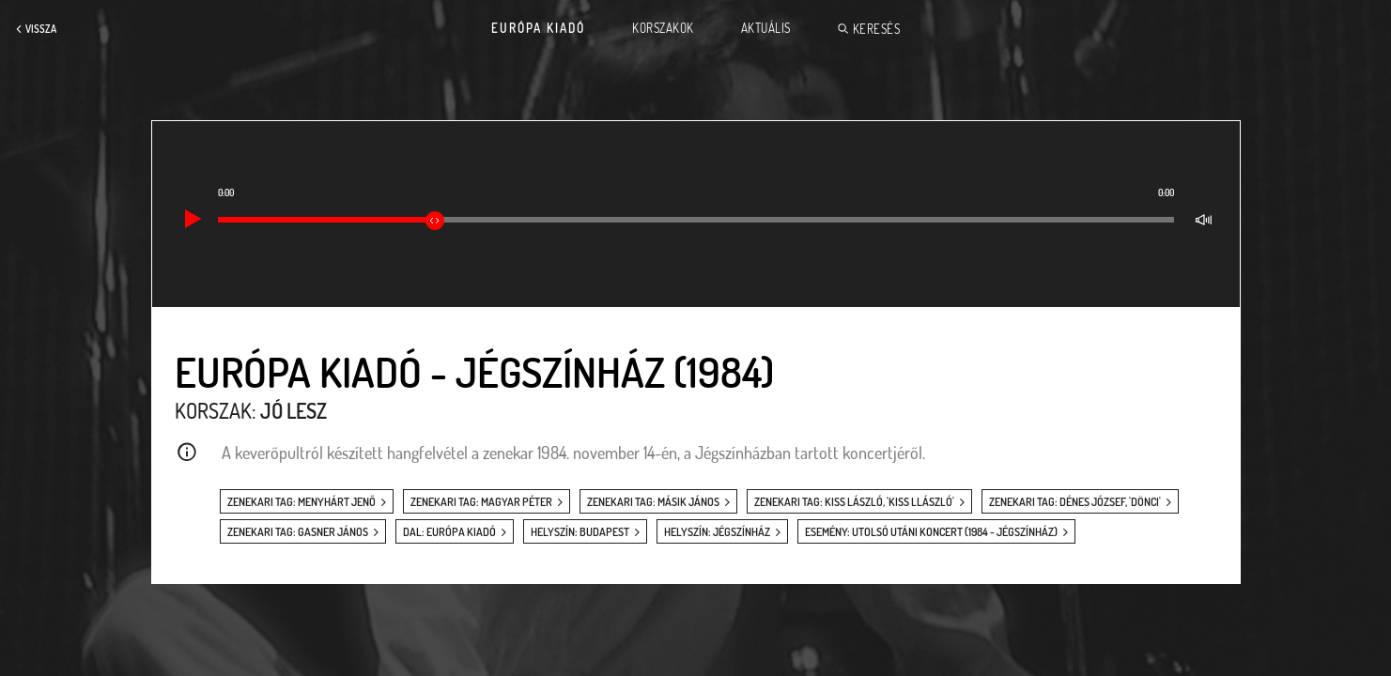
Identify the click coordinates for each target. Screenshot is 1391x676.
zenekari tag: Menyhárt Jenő (301, 502)
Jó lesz (293, 410)
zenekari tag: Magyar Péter (481, 502)
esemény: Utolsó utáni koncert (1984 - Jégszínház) (931, 532)
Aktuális (766, 28)
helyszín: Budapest (580, 532)
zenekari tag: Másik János (653, 502)
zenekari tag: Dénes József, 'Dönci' (1075, 502)
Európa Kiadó (538, 28)
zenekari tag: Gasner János (297, 532)
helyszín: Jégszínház (717, 532)
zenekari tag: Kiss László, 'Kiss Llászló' (854, 502)
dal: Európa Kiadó (449, 532)
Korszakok (663, 28)
